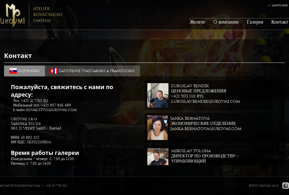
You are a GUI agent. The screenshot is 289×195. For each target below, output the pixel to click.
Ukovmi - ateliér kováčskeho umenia (31, 15)
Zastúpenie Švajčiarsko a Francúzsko (92, 71)
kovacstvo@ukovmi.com (51, 110)
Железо (197, 22)
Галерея (255, 22)
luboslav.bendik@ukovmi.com (205, 101)
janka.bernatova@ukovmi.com (205, 128)
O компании (226, 22)
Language (280, 5)
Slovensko (24, 71)
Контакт (279, 22)
